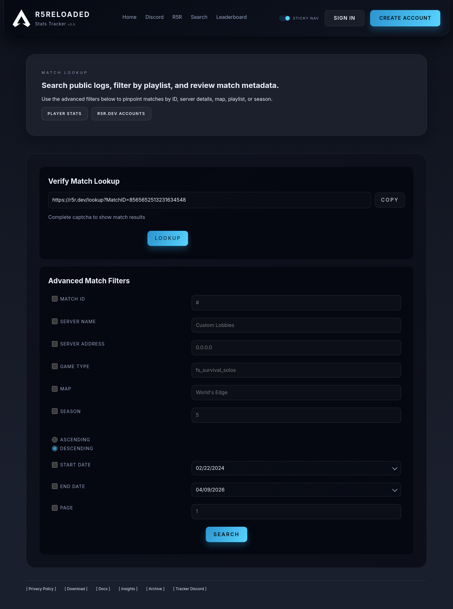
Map (61, 390)
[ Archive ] (155, 590)
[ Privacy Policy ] (41, 590)
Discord (154, 17)
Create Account (404, 18)
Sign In (344, 18)
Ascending (71, 441)
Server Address (78, 345)
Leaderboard (231, 17)
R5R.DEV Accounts (121, 114)
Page (62, 509)
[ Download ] (76, 590)
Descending (72, 450)
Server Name (74, 322)
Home (129, 17)
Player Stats (64, 114)
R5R (177, 17)
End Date (68, 487)
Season (66, 413)
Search (199, 17)
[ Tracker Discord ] (190, 590)
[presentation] (96, 239)
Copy (390, 201)
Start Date (71, 466)
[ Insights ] (128, 590)
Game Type (71, 367)
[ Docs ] (103, 590)
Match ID (68, 300)
